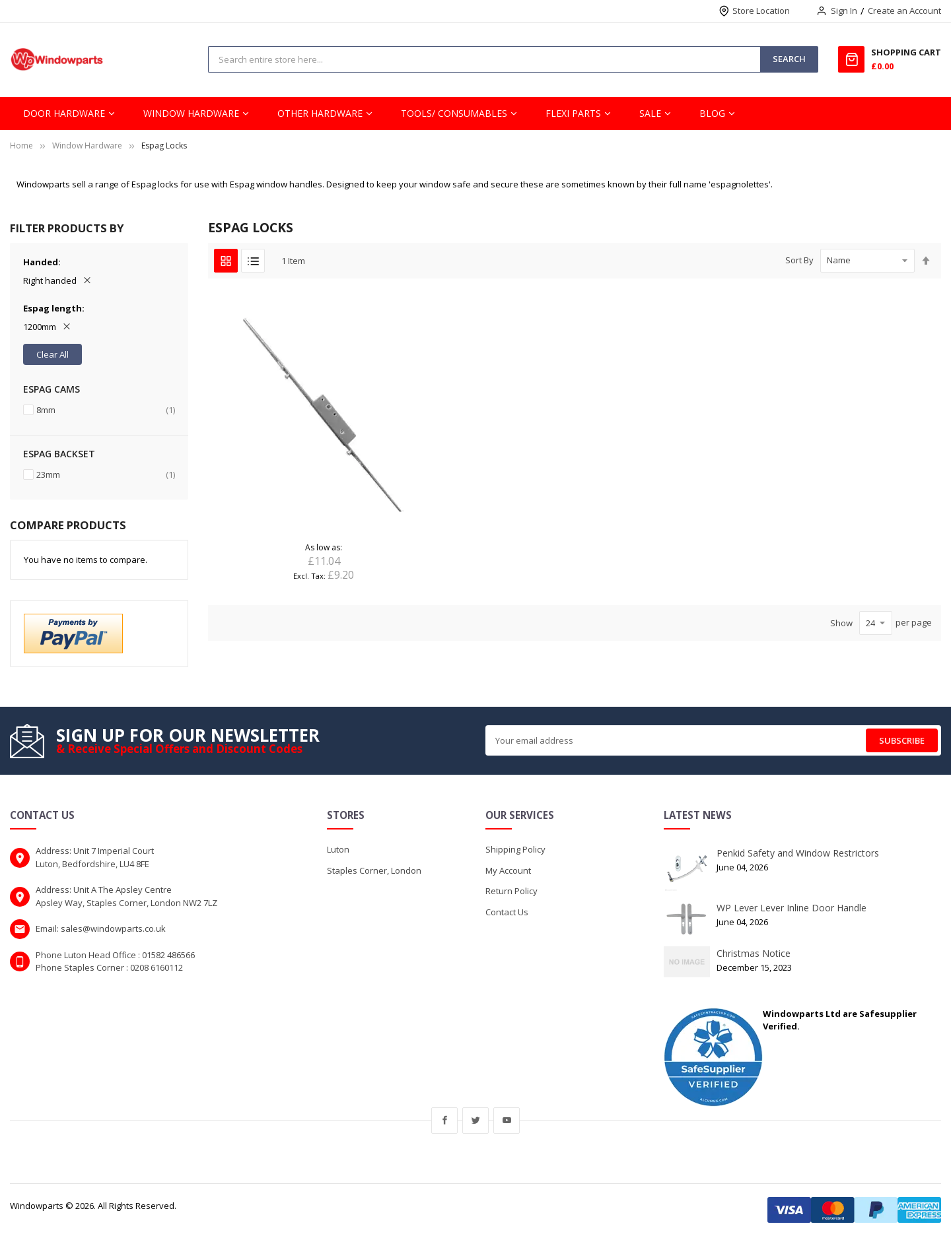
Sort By (799, 260)
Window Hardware (87, 145)
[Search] (789, 59)
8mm (105, 410)
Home (21, 145)
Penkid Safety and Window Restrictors (798, 853)
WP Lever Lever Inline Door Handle (791, 907)
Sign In (844, 10)
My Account (508, 870)
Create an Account (904, 10)
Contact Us (506, 912)
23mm (105, 475)
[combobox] (484, 59)
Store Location (761, 10)
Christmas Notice (754, 953)
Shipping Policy (515, 849)
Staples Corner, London (374, 870)
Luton (338, 849)
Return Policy (511, 891)
